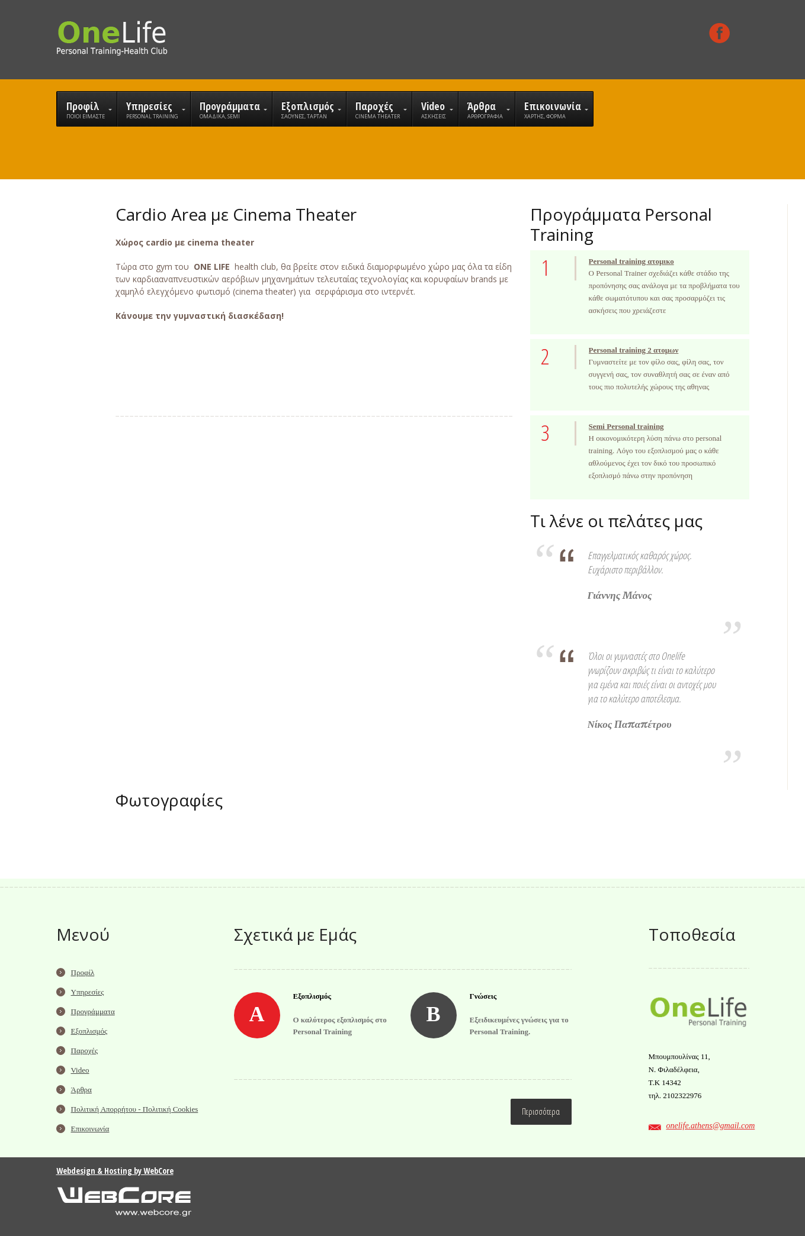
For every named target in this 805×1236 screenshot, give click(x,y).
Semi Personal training (626, 426)
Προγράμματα (93, 1011)
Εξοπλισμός (89, 1031)
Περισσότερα (541, 1111)
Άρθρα (81, 1089)
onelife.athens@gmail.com (710, 1125)
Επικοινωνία (90, 1128)
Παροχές (84, 1050)
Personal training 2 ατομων (634, 350)
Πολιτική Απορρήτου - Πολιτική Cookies (134, 1109)
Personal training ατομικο (631, 261)
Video (80, 1070)
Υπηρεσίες (87, 991)
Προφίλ (83, 972)
